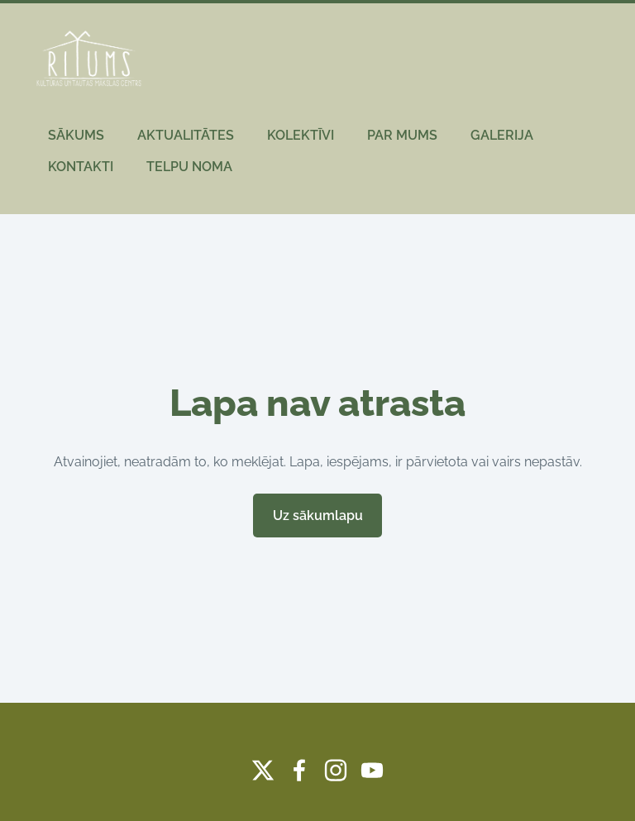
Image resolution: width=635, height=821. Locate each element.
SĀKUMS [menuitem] (76, 135)
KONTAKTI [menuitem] (80, 166)
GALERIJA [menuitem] (501, 135)
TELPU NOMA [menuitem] (189, 166)
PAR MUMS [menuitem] (402, 135)
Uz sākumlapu (318, 515)
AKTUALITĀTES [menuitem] (185, 135)
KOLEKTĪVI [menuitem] (300, 135)
